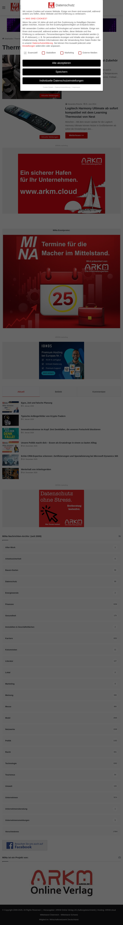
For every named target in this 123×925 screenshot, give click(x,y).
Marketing (67, 51)
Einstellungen (29, 44)
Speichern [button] (61, 70)
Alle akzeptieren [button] (61, 61)
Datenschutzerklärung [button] (63, 85)
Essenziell (30, 51)
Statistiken (49, 51)
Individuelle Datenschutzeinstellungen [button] (61, 78)
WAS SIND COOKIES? (36, 17)
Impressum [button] (76, 85)
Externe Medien (87, 51)
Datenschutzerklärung (42, 41)
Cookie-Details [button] (48, 85)
